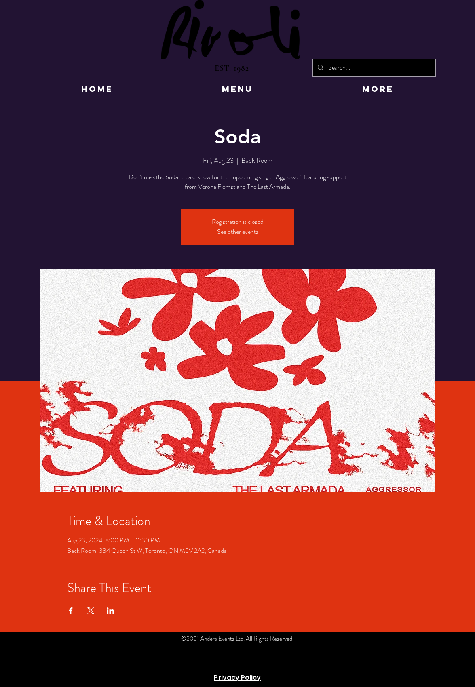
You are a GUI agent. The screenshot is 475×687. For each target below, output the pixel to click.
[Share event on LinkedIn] (110, 610)
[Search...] (373, 67)
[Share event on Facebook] (71, 610)
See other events (237, 231)
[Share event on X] (91, 610)
